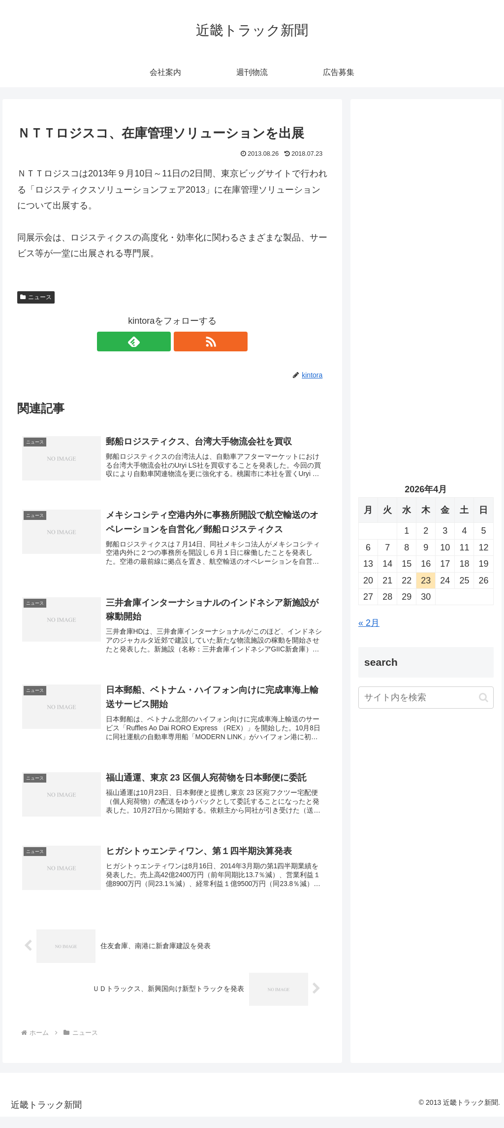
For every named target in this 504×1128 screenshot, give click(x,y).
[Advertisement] (425, 200)
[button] (483, 697)
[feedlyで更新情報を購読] (161, 341)
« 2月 (368, 623)
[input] (425, 697)
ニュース (36, 297)
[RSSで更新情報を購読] (183, 341)
